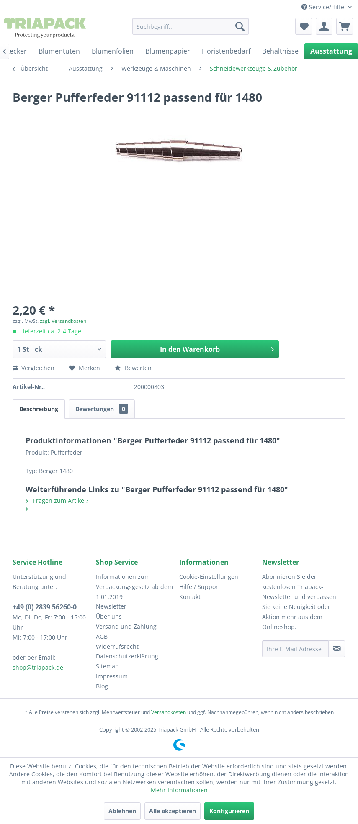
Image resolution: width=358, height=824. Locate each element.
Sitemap (107, 666)
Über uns (109, 616)
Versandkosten (168, 712)
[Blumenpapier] (167, 51)
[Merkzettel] (303, 26)
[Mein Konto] (324, 26)
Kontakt (190, 597)
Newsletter (111, 606)
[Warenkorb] (344, 26)
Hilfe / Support (199, 587)
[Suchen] (240, 26)
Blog (102, 686)
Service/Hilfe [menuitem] (323, 7)
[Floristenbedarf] (226, 51)
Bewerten (133, 368)
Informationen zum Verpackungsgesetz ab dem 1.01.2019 (134, 587)
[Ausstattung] (331, 51)
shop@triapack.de (38, 667)
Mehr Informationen (179, 790)
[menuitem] (190, 26)
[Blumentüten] (59, 51)
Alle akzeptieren (172, 811)
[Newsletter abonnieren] (336, 648)
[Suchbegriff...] (190, 26)
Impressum (112, 676)
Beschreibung (38, 409)
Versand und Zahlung (126, 626)
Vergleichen (33, 368)
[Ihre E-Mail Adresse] (295, 648)
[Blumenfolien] (112, 51)
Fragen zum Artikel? (57, 500)
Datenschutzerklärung (127, 656)
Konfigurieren (229, 811)
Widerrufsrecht (117, 646)
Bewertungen (101, 409)
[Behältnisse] (280, 51)
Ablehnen (122, 811)
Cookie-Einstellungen (208, 577)
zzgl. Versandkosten (63, 321)
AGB (102, 636)
